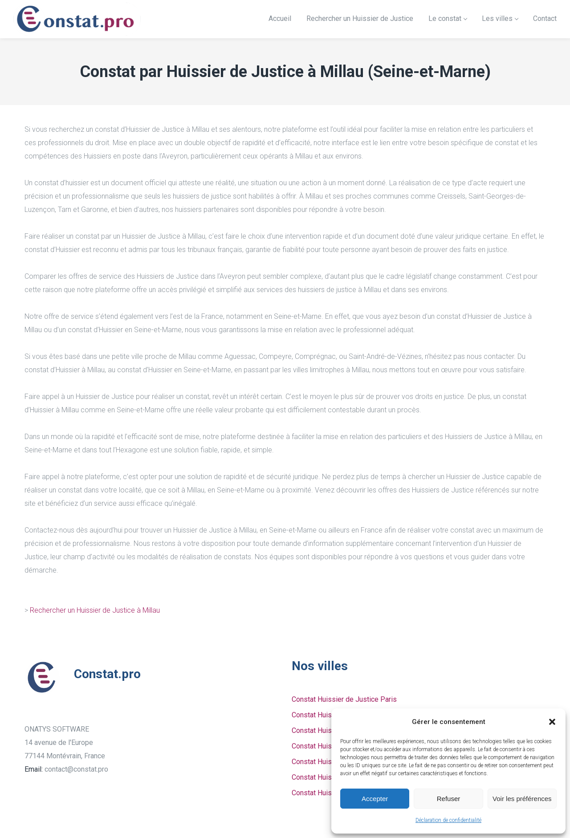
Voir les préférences (522, 798)
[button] (552, 721)
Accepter (375, 798)
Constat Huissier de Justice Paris (344, 699)
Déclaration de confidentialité (448, 820)
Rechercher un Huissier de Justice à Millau (95, 610)
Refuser (448, 798)
